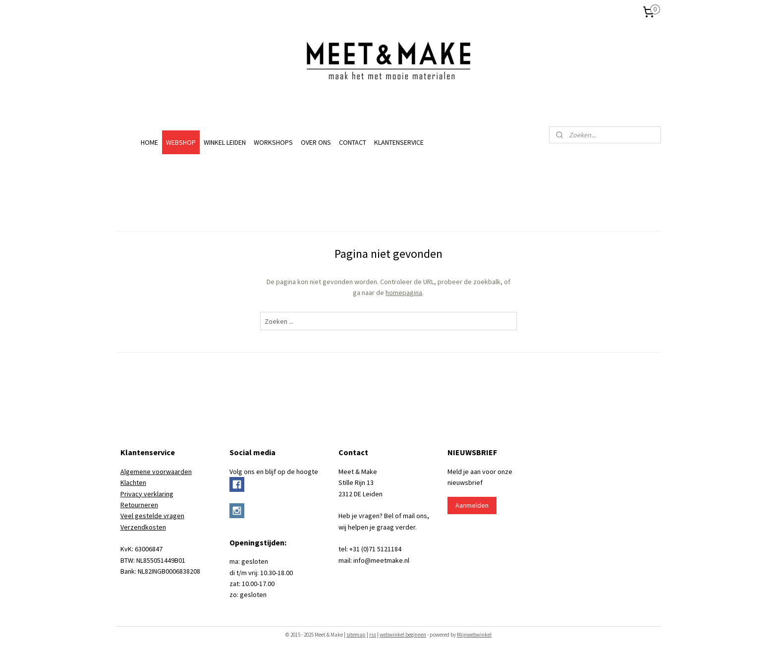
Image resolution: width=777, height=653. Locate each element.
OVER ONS (316, 142)
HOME (149, 142)
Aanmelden (472, 505)
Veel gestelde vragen (152, 515)
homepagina (404, 292)
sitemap (356, 634)
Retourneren (139, 504)
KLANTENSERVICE (399, 142)
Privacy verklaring (146, 493)
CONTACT (352, 142)
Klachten (133, 482)
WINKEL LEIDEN (225, 142)
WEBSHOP (181, 142)
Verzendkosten (143, 527)
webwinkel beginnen (403, 634)
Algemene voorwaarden (156, 471)
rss (372, 634)
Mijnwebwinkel (474, 634)
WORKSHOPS (273, 142)
